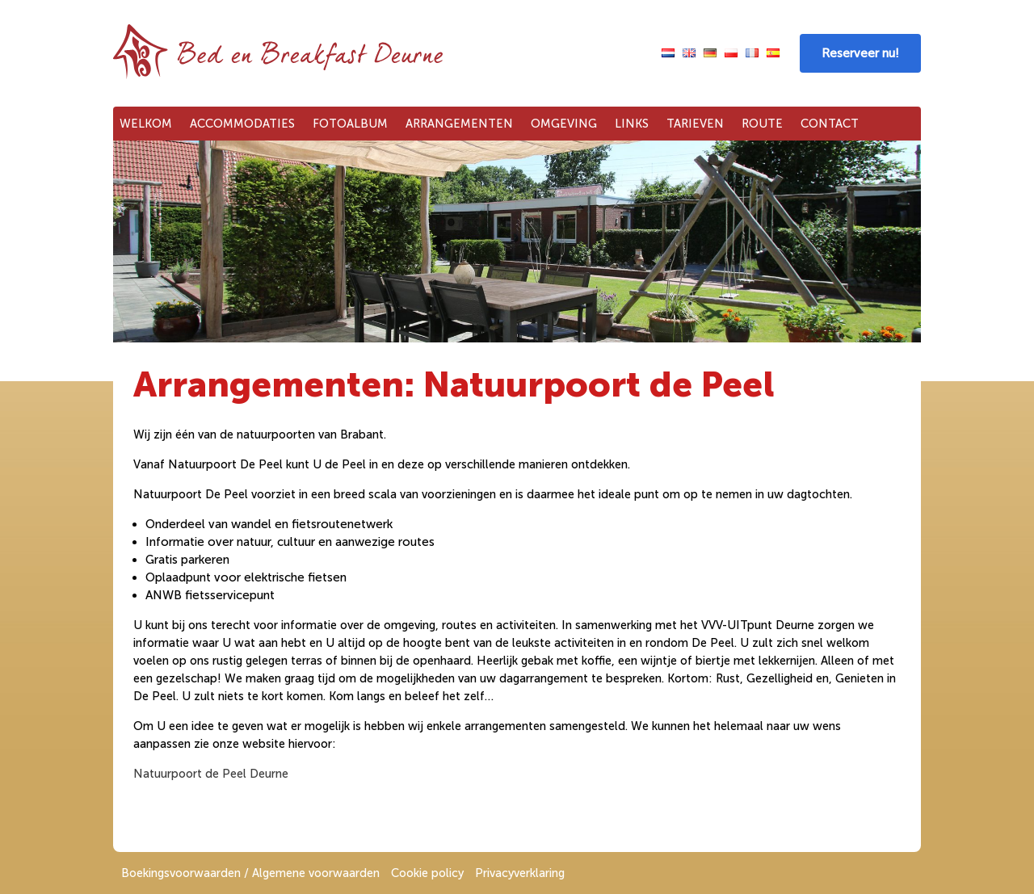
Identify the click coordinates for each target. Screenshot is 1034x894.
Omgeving (564, 123)
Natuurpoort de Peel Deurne (210, 773)
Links (632, 123)
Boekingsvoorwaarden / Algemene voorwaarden (250, 873)
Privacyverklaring (520, 873)
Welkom (146, 123)
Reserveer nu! (860, 53)
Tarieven (695, 123)
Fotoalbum (350, 123)
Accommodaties (242, 123)
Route (762, 123)
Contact (830, 123)
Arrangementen (459, 123)
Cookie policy (427, 873)
